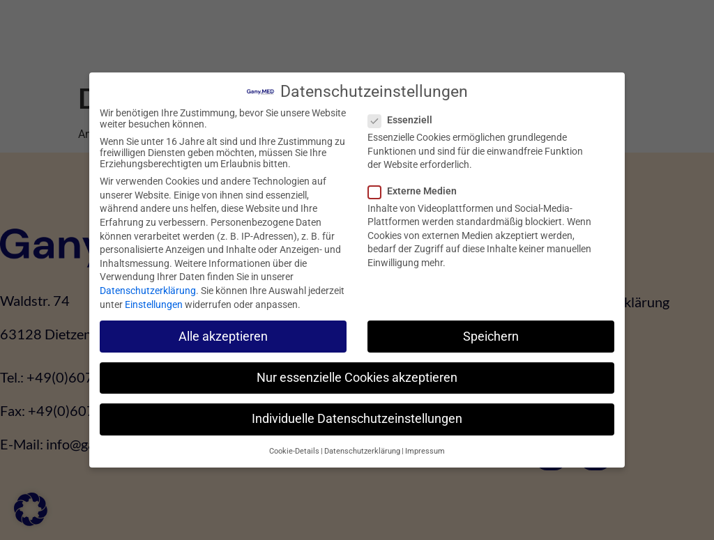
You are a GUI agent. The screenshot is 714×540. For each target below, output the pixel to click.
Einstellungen (154, 303)
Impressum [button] (425, 450)
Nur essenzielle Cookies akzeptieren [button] (357, 377)
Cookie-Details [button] (294, 450)
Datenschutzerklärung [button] (362, 450)
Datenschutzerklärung (148, 289)
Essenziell (404, 119)
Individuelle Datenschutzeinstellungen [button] (357, 418)
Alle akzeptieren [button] (223, 336)
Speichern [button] (491, 336)
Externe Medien (416, 190)
